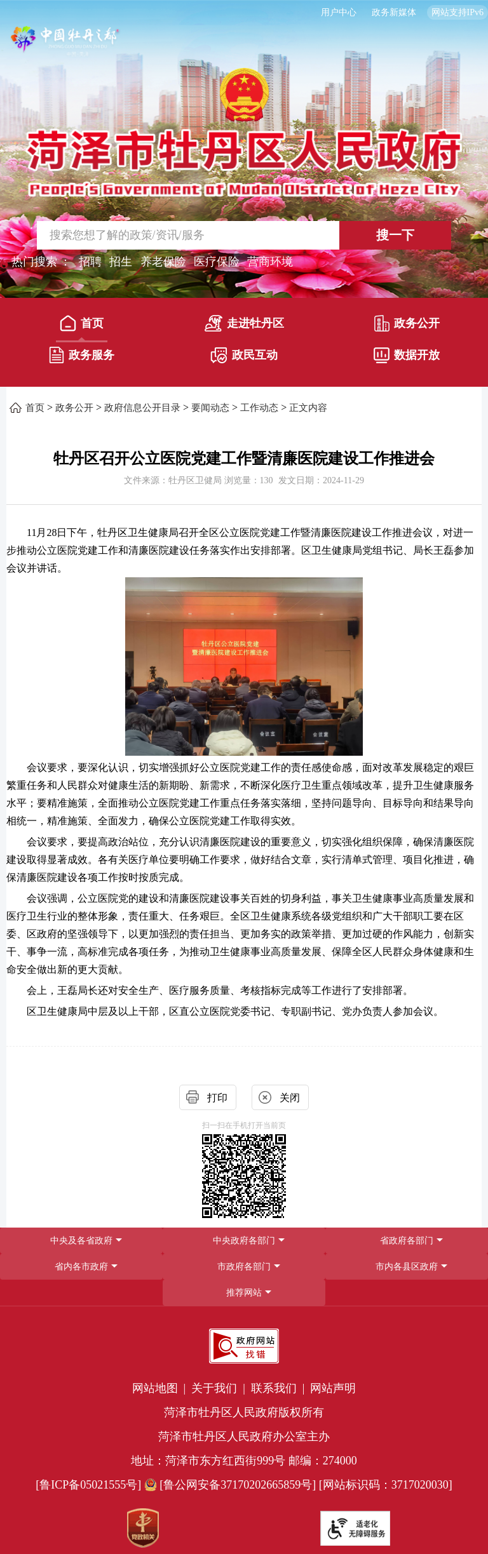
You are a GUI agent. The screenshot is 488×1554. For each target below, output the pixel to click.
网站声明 (333, 1388)
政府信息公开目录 (142, 408)
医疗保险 (217, 261)
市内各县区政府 (407, 1266)
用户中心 (338, 12)
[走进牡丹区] (243, 326)
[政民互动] (243, 358)
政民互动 (244, 355)
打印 (217, 1097)
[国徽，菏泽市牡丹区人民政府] (244, 131)
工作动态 (259, 408)
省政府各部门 (406, 1240)
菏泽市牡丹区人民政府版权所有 (244, 1412)
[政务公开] (406, 326)
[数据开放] (406, 358)
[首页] (81, 326)
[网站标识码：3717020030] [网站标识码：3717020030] (385, 1484)
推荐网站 (244, 1292)
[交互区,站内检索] (244, 235)
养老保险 (163, 261)
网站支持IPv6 (457, 12)
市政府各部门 (244, 1266)
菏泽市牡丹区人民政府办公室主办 (244, 1436)
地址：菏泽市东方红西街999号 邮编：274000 (244, 1460)
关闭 (290, 1097)
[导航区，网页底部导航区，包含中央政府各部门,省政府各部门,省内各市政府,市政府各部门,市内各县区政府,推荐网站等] (244, 1267)
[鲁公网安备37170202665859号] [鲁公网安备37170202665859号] (231, 1484)
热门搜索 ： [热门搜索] (41, 261)
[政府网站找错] (244, 1346)
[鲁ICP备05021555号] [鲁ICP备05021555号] (88, 1484)
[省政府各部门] (406, 1241)
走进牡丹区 (244, 323)
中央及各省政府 (81, 1240)
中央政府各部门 (244, 1240)
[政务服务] (81, 358)
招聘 (90, 261)
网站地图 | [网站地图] (160, 1388)
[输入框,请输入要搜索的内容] (171, 235)
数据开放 (407, 355)
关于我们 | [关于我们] (219, 1388)
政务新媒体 (394, 12)
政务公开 (407, 323)
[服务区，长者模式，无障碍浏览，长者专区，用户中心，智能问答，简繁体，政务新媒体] (244, 12)
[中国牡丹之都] (65, 44)
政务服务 (81, 355)
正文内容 (308, 408)
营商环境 (270, 261)
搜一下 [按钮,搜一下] (395, 235)
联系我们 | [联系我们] (279, 1388)
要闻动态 (210, 408)
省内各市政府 (81, 1266)
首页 (82, 323)
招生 (120, 261)
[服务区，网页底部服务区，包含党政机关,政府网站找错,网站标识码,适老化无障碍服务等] (244, 1435)
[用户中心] (340, 12)
